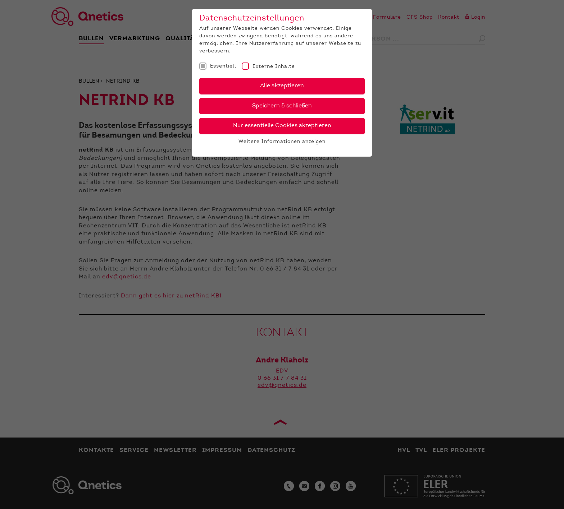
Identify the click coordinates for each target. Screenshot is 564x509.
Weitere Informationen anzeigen (282, 141)
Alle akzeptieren (282, 86)
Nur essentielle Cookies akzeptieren (282, 126)
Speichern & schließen (282, 106)
